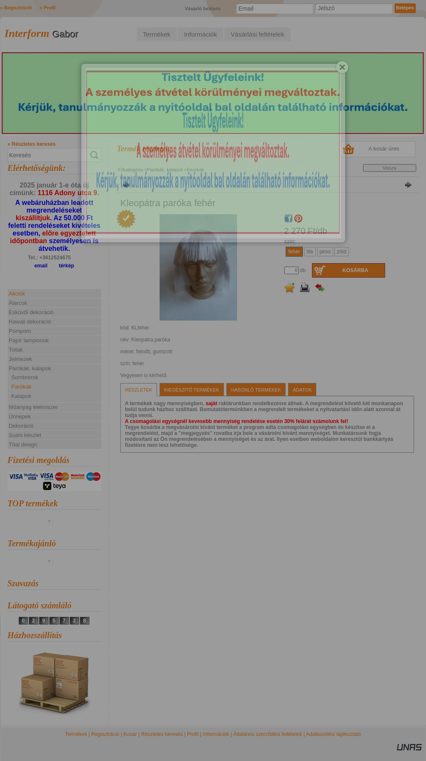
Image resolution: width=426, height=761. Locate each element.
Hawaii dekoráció (30, 321)
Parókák (21, 386)
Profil (192, 734)
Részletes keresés (162, 734)
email (41, 266)
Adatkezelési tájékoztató (333, 734)
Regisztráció (105, 734)
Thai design (23, 444)
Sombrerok (25, 377)
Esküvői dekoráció (31, 312)
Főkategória (130, 169)
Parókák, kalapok (165, 169)
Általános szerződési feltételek (267, 734)
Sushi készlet (25, 435)
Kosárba (356, 270)
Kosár (130, 734)
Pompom (20, 331)
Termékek (76, 734)
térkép (66, 266)
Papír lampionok (29, 340)
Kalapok (21, 396)
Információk (216, 734)
